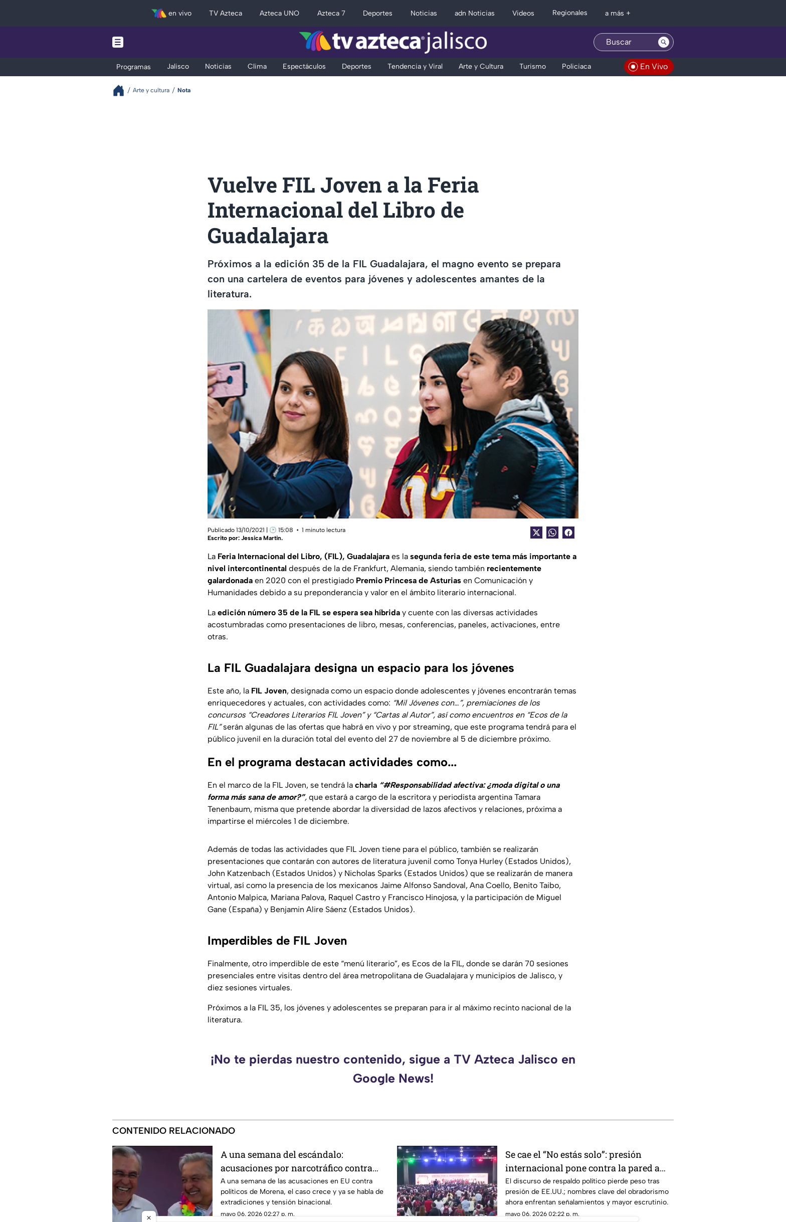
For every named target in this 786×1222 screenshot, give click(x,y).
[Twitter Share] (536, 533)
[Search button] (663, 42)
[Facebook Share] (568, 533)
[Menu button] (152, 42)
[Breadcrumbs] (122, 90)
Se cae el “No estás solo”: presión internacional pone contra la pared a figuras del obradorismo (582, 1161)
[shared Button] (552, 533)
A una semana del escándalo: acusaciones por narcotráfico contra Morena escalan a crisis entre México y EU (303, 1161)
